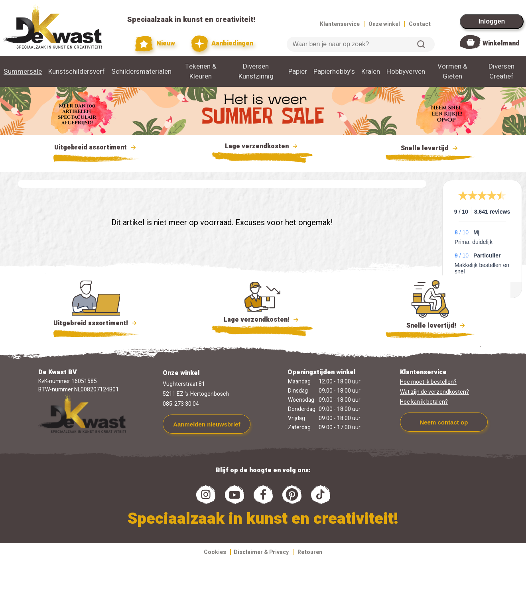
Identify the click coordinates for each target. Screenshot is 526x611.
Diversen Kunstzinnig (256, 71)
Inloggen (492, 21)
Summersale (23, 72)
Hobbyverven (405, 72)
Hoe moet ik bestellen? (428, 382)
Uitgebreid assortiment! (96, 323)
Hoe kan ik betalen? (424, 402)
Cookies (215, 552)
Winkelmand (501, 43)
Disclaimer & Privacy (261, 552)
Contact (420, 24)
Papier (297, 72)
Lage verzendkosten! (262, 320)
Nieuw (155, 43)
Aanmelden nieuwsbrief (206, 424)
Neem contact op (444, 422)
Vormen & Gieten (452, 71)
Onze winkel (384, 24)
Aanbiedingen (222, 43)
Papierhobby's (334, 72)
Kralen (370, 72)
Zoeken (421, 44)
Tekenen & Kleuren (201, 71)
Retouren (309, 552)
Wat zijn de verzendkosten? (434, 392)
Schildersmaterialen (141, 72)
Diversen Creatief (501, 71)
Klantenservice (340, 24)
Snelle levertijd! (430, 324)
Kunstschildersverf (76, 72)
